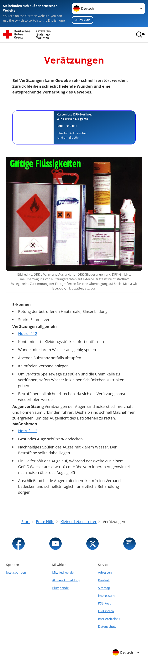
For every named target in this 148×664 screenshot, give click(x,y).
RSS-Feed (104, 603)
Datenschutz (107, 626)
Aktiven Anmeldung (66, 580)
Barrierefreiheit (109, 619)
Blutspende (60, 588)
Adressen (105, 572)
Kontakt (103, 580)
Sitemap (104, 588)
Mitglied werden (64, 572)
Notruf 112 (27, 333)
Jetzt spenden (16, 572)
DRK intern (106, 611)
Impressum (106, 596)
